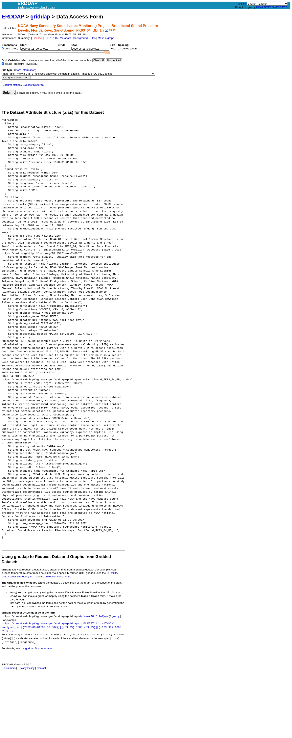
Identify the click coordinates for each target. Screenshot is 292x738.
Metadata (65, 38)
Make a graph (106, 38)
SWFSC (276, 7)
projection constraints (57, 576)
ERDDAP (13, 16)
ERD (284, 7)
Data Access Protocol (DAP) (18, 576)
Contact (41, 668)
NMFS (267, 7)
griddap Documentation (39, 648)
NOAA (259, 7)
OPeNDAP (113, 572)
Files (93, 38)
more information (25, 69)
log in (241, 3)
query (116, 616)
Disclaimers (8, 668)
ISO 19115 (51, 38)
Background (80, 38)
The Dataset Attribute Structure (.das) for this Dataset (53, 112)
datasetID (86, 616)
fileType (101, 616)
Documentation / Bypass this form (23, 84)
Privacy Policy (26, 668)
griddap (40, 16)
